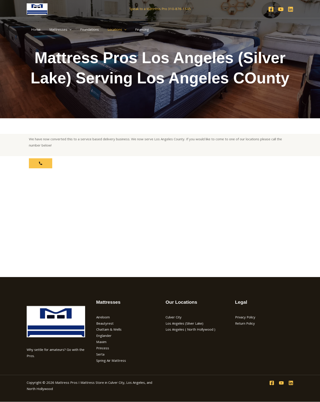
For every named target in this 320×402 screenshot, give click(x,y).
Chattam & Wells (109, 329)
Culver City (174, 317)
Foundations (84, 29)
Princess (102, 348)
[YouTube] (281, 9)
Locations (109, 29)
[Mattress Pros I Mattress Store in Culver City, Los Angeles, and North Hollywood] (37, 8)
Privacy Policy (245, 317)
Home (35, 29)
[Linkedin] (290, 9)
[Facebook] (271, 9)
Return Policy (245, 323)
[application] (66, 29)
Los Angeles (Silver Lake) (185, 323)
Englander (104, 335)
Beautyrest (105, 323)
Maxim (101, 342)
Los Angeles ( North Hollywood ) (190, 329)
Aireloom (103, 317)
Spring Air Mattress (111, 360)
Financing (133, 29)
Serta (100, 354)
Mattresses (57, 29)
